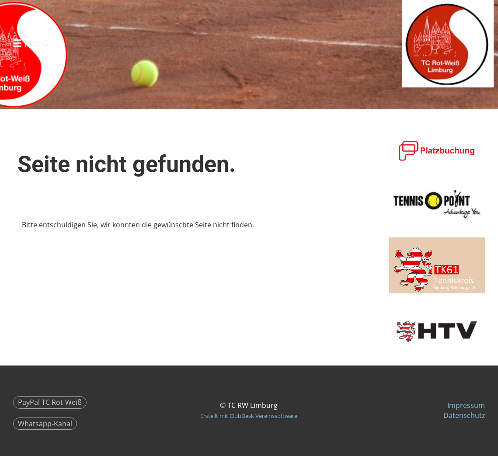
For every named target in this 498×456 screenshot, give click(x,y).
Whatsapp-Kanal (45, 423)
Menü (30, 43)
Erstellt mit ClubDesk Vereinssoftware (248, 416)
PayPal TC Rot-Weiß (50, 402)
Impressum (466, 405)
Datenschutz (464, 415)
